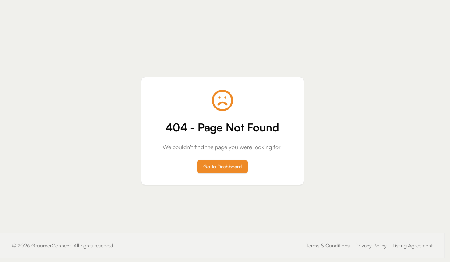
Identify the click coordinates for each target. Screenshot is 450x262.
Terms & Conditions (328, 245)
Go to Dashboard (222, 166)
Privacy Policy (371, 245)
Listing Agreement (412, 245)
